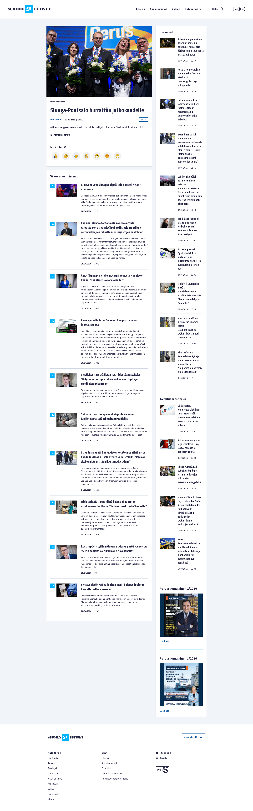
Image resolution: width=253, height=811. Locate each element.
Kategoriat (193, 9)
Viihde (51, 799)
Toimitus (106, 768)
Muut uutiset (55, 778)
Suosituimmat (158, 9)
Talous (51, 763)
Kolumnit (53, 794)
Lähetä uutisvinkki (111, 773)
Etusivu (140, 9)
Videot (176, 9)
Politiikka (55, 119)
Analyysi (52, 768)
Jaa (143, 119)
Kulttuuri (53, 784)
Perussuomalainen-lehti (114, 778)
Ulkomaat (53, 773)
